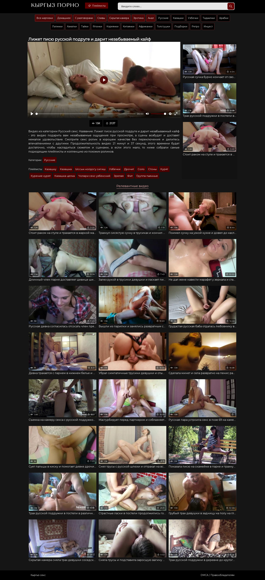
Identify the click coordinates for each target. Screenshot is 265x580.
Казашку (50, 169)
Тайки (84, 26)
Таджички (209, 18)
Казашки (178, 18)
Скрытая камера (119, 18)
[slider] (85, 113)
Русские (163, 18)
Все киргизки (45, 18)
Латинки (57, 26)
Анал (151, 18)
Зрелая (119, 175)
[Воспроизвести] (32, 113)
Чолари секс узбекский (94, 175)
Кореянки (112, 26)
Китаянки (128, 26)
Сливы (101, 18)
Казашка (66, 169)
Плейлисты (97, 6)
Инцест (208, 26)
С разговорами (84, 18)
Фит (130, 175)
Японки (97, 26)
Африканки (145, 26)
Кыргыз (55, 5)
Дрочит (129, 169)
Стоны (152, 169)
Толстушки (163, 26)
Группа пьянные (147, 175)
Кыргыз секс (38, 575)
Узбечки (193, 18)
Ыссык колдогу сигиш (90, 169)
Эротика (138, 18)
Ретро (195, 26)
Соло (141, 169)
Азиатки (72, 26)
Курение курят (41, 175)
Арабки (223, 18)
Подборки (180, 26)
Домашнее (64, 18)
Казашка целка (64, 175)
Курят (164, 169)
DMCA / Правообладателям (217, 575)
